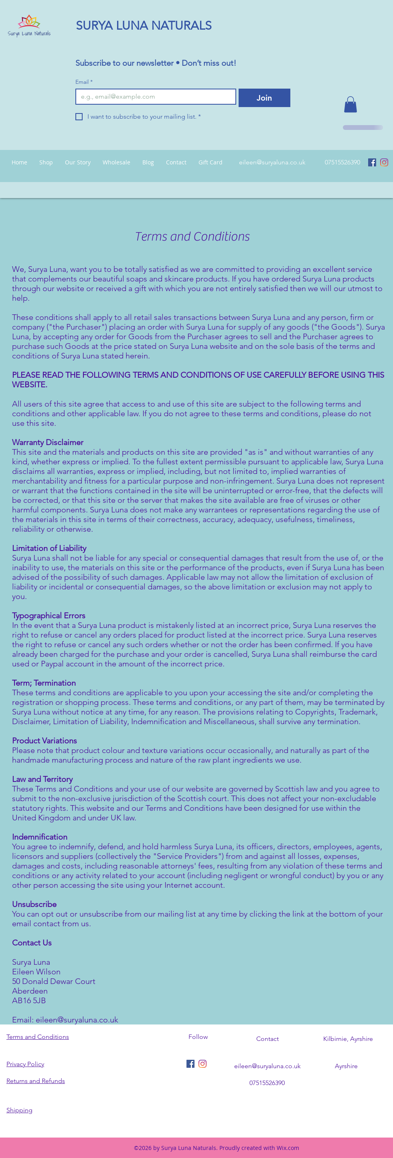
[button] (350, 104)
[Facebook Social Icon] (372, 162)
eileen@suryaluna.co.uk (272, 162)
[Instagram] (384, 162)
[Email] (153, 96)
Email (84, 82)
